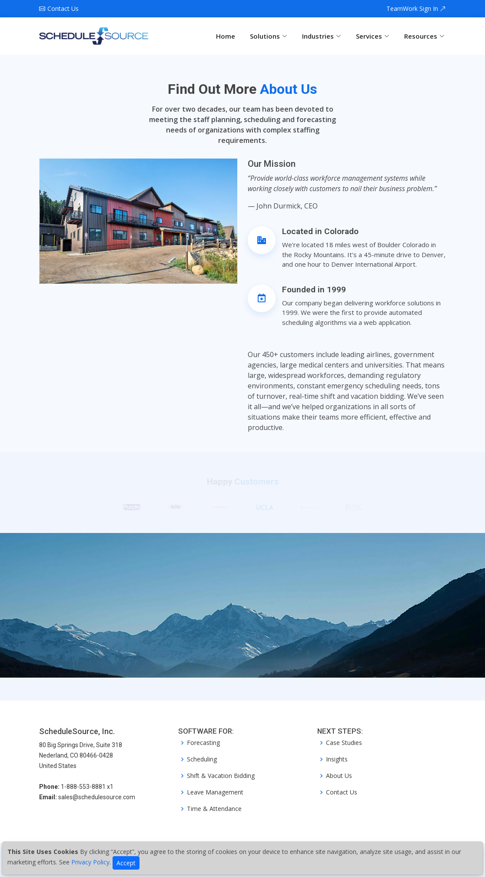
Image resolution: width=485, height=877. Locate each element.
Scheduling (202, 759)
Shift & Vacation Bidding (221, 776)
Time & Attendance (214, 809)
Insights (337, 759)
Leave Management (215, 792)
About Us (339, 776)
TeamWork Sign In (416, 9)
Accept (126, 863)
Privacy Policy (90, 862)
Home (225, 36)
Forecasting (203, 743)
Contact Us (341, 792)
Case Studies (344, 743)
